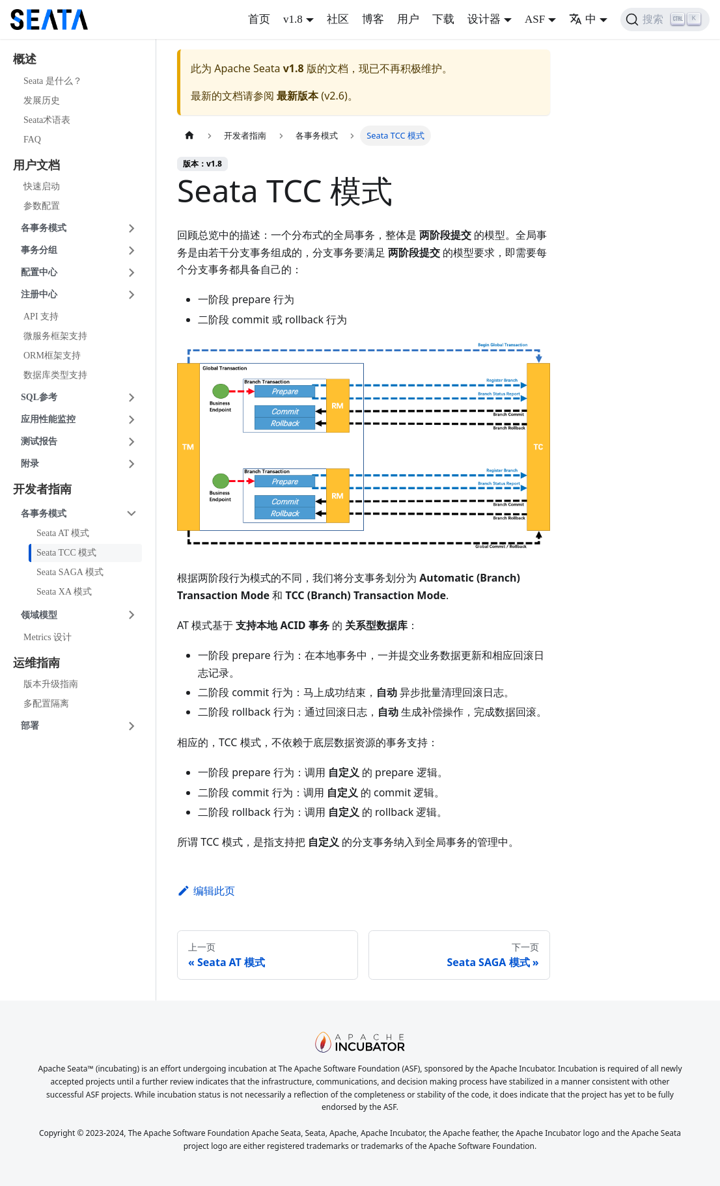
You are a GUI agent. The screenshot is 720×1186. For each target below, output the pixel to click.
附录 (30, 463)
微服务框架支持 (55, 336)
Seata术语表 (46, 120)
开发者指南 (42, 489)
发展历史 (41, 100)
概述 (24, 59)
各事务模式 (43, 228)
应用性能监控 (48, 419)
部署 (30, 726)
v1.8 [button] (293, 19)
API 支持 (41, 316)
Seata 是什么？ (52, 81)
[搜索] (665, 19)
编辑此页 (206, 890)
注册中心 (39, 294)
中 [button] (582, 19)
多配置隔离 (46, 703)
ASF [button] (535, 19)
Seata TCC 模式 (66, 553)
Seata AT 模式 (62, 533)
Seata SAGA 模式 (70, 572)
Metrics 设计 (47, 637)
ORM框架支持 (52, 355)
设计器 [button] (484, 19)
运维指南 (36, 662)
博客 (373, 19)
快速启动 (41, 186)
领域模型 (39, 615)
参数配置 (41, 206)
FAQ (32, 139)
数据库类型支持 (55, 375)
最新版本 (297, 95)
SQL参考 (39, 397)
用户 (408, 19)
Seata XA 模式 (64, 592)
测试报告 (39, 441)
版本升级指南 (50, 684)
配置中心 (39, 272)
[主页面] (189, 136)
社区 (338, 19)
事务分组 (39, 250)
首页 (259, 19)
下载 (443, 19)
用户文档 (36, 165)
